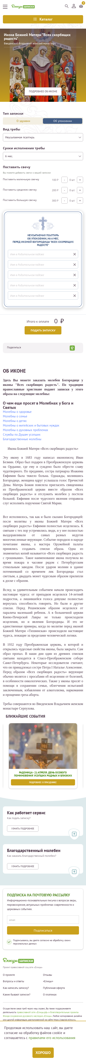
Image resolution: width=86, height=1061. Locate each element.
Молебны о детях (15, 421)
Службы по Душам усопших (22, 434)
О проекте (9, 975)
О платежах (50, 994)
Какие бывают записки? (16, 994)
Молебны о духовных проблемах (25, 430)
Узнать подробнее (22, 828)
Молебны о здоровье (17, 412)
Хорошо (43, 1052)
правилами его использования (52, 1037)
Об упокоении (62, 121)
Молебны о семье (15, 416)
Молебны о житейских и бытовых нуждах (31, 425)
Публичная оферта (54, 988)
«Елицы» (48, 981)
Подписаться (43, 930)
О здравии (23, 121)
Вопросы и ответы (13, 981)
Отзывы (47, 975)
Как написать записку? (16, 988)
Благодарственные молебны (22, 439)
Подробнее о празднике (43, 782)
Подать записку (43, 330)
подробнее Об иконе (43, 91)
